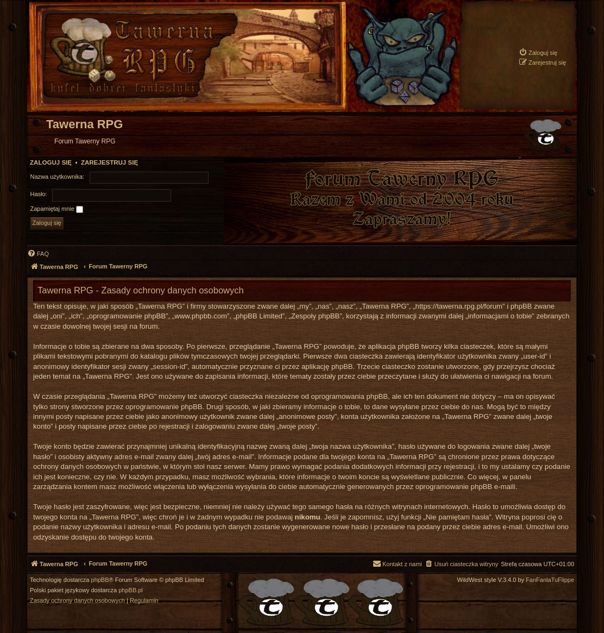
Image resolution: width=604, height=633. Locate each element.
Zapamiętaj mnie (56, 209)
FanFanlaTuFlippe (550, 580)
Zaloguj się (51, 162)
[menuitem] (538, 52)
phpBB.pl (130, 590)
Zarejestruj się (109, 162)
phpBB (100, 580)
